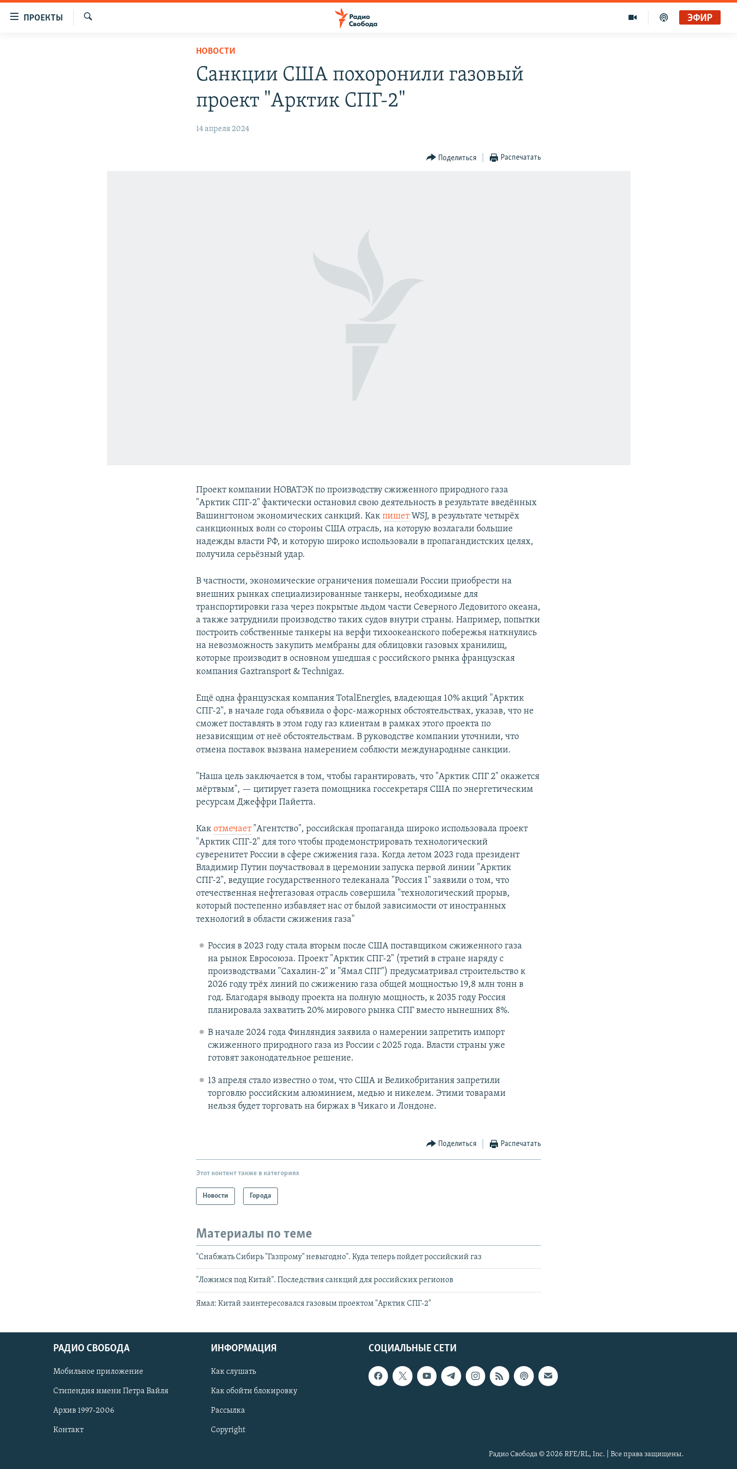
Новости (215, 51)
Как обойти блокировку (254, 1392)
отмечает (232, 829)
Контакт (68, 1431)
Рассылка (228, 1411)
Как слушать (233, 1372)
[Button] (451, 158)
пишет (395, 516)
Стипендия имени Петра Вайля (110, 1392)
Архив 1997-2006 (83, 1411)
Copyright (228, 1431)
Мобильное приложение (98, 1372)
